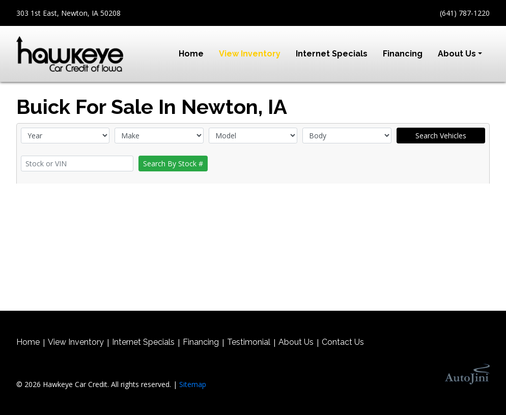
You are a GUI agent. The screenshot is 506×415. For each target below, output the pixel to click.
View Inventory (76, 342)
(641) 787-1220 (465, 13)
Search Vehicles (440, 135)
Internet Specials (143, 342)
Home (28, 342)
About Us (296, 342)
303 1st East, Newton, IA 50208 (68, 13)
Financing (201, 342)
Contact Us (343, 342)
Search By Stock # (173, 163)
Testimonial (248, 342)
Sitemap (192, 384)
